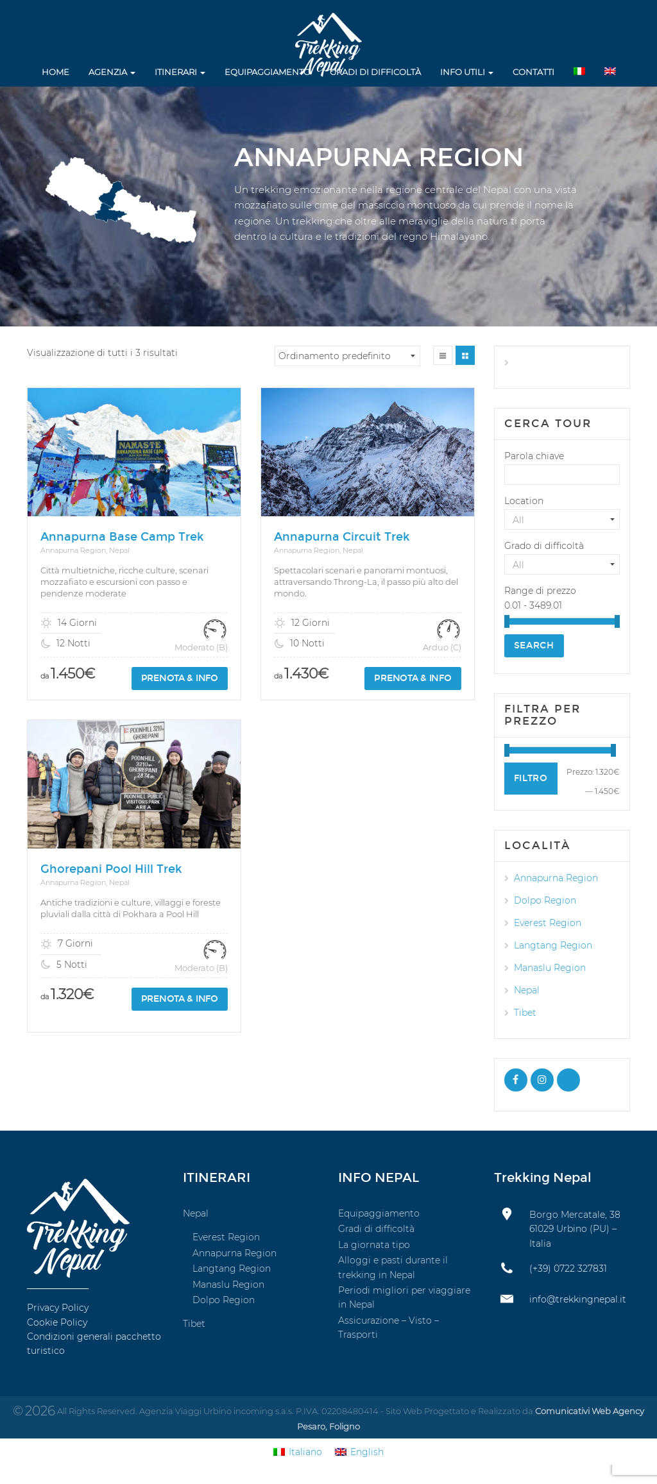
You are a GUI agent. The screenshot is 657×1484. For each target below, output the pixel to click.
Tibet (525, 1012)
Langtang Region (553, 945)
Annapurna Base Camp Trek (121, 537)
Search (534, 645)
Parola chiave (534, 456)
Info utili (466, 72)
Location (523, 501)
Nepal (527, 990)
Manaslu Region (550, 968)
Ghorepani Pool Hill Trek (111, 859)
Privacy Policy (58, 1307)
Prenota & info (179, 678)
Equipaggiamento (268, 72)
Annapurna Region (556, 878)
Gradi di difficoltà (375, 72)
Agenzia (112, 72)
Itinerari (180, 72)
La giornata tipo (374, 1245)
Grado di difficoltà (544, 546)
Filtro (531, 778)
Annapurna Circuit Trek (341, 537)
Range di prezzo (540, 590)
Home (55, 72)
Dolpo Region (545, 900)
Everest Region (547, 923)
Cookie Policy (57, 1322)
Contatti (533, 72)
